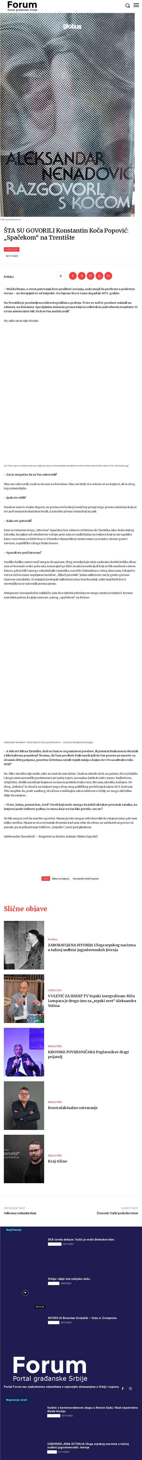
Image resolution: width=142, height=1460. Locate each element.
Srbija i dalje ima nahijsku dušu (69, 1206)
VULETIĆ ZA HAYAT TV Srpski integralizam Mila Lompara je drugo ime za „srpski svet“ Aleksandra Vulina (92, 928)
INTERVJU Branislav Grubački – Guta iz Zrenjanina (82, 1245)
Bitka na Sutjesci (61, 806)
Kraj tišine (57, 1089)
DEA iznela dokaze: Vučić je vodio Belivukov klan (81, 1167)
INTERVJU (53, 1211)
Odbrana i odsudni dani (20, 1141)
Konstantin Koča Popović (86, 806)
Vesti (50, 1415)
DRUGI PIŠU (55, 974)
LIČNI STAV (11, 260)
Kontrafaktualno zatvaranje (73, 1035)
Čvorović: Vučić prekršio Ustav (117, 1141)
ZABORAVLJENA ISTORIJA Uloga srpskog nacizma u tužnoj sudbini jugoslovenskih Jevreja (88, 1373)
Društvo (52, 867)
